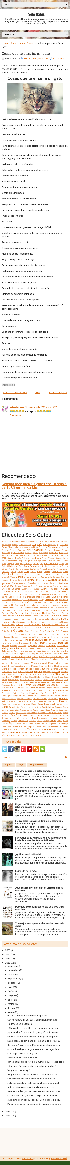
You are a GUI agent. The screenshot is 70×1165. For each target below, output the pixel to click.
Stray (4, 715)
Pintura (34, 688)
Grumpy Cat (49, 634)
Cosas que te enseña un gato (26, 53)
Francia (5, 622)
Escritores (35, 610)
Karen (53, 651)
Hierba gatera (8, 640)
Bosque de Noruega (32, 561)
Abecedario (30, 542)
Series (35, 710)
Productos (6, 693)
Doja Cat (5, 602)
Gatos (14, 43)
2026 (7, 950)
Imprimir (5, 645)
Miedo (29, 669)
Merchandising (46, 666)
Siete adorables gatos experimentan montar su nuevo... (35, 1091)
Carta (26, 571)
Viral (4, 735)
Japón (10, 651)
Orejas (48, 677)
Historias (37, 639)
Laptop (22, 654)
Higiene (18, 640)
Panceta (30, 680)
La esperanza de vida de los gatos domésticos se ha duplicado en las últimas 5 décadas (40, 839)
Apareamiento (17, 552)
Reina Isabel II (24, 701)
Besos (44, 558)
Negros (20, 674)
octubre (12, 974)
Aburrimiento (41, 542)
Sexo (48, 710)
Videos (56, 732)
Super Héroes (36, 715)
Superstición (63, 715)
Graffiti (15, 634)
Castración (57, 571)
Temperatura (63, 718)
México (65, 666)
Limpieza (6, 656)
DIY (56, 599)
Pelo (66, 682)
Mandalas (54, 659)
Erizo (13, 610)
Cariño (13, 571)
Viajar (24, 732)
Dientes (64, 597)
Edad (35, 602)
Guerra (59, 634)
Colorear (5, 580)
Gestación (49, 631)
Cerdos (24, 574)
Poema (65, 688)
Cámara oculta (37, 566)
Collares (56, 577)
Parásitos (59, 680)
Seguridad (14, 710)
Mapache (18, 663)
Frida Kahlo (31, 622)
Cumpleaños (8, 591)
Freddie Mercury (17, 622)
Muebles (22, 671)
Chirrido (65, 574)
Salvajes (13, 707)
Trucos (15, 726)
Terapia (14, 721)
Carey (65, 569)
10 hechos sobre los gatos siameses (34, 771)
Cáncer (5, 569)
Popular (8, 764)
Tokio (30, 724)
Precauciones (31, 690)
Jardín (16, 651)
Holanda (55, 640)
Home (6, 43)
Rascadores (27, 696)
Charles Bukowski (45, 574)
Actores (15, 544)
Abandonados (18, 542)
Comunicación (19, 583)
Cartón (33, 571)
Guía (66, 634)
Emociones (45, 605)
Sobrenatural (21, 713)
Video (37, 732)
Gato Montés (17, 627)
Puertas (58, 693)
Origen (54, 677)
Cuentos (44, 589)
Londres (35, 656)
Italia (4, 651)
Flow (22, 619)
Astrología (6, 555)
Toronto (37, 724)
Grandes (31, 634)
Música (56, 671)
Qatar (4, 696)
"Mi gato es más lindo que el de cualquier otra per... (33, 1074)
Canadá (65, 566)
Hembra (54, 637)
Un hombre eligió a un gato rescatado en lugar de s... (34, 1049)
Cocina (43, 577)
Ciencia (19, 576)
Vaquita (23, 729)
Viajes (30, 732)
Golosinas (6, 634)
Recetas (57, 696)
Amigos (13, 550)
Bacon (50, 555)
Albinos (34, 547)
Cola (50, 577)
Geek (42, 631)
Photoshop (7, 687)
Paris (66, 680)
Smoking (12, 713)
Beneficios (35, 558)
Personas (50, 685)
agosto (11, 983)
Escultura (54, 610)
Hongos (15, 643)
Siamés (54, 710)
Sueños (26, 715)
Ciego (12, 577)
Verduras (64, 729)
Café (41, 563)
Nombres (6, 677)
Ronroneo (25, 704)
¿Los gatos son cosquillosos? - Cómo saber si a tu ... (34, 1100)
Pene (13, 685)
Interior (26, 648)
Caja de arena (51, 563)
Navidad (12, 674)
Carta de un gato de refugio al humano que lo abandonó (35, 1062)
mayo (11, 995)
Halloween (16, 637)
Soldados (48, 713)
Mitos (43, 668)
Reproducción (53, 701)
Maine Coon (22, 659)
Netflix (28, 674)
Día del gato (15, 597)
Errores (26, 610)
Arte (61, 552)
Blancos (58, 558)
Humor (22, 43)
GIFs (58, 631)
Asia (66, 552)
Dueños (28, 602)
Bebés (18, 558)
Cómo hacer (41, 580)
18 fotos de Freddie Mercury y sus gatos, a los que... (33, 1028)
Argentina (53, 552)
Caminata (49, 566)
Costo (66, 586)
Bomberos (12, 560)
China (57, 574)
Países (4, 680)
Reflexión (63, 698)
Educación (57, 602)
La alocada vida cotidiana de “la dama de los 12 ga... (33, 1040)
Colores (13, 580)
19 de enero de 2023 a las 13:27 (41, 407)
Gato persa (63, 627)
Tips (11, 723)
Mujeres (38, 671)
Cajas (61, 563)
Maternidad (53, 663)
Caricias (5, 571)
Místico (36, 669)
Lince (13, 656)
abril (10, 999)
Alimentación (54, 547)
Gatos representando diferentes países (27, 1015)
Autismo (23, 555)
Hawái (24, 637)
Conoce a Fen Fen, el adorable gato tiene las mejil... (33, 1095)
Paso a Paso (20, 682)
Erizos (19, 610)
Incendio (13, 645)
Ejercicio (6, 605)
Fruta (43, 622)
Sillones (5, 713)
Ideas (48, 643)
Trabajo (64, 724)
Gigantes (64, 631)
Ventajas (48, 729)
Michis (22, 669)
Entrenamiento (31, 608)
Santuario (32, 707)
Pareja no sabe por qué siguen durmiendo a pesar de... (34, 1104)
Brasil (44, 560)
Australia (15, 555)
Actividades (6, 544)
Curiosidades (31, 591)
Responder (15, 415)
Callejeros (13, 566)
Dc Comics (51, 591)
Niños (58, 674)
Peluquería (6, 685)
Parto (11, 682)
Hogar (47, 640)
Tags (21, 764)
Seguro (23, 710)
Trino (9, 727)
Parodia (5, 682)
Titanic (18, 724)
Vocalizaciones (19, 735)
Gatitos (19, 624)
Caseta (47, 571)
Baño (56, 555)
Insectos (41, 645)
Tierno (59, 721)
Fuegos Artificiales (60, 622)
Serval (42, 710)
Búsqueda (19, 563)
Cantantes (34, 569)
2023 (4, 542)
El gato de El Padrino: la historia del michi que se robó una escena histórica (39, 805)
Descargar (33, 594)
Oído (26, 677)
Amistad (21, 550)
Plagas (49, 688)
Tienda (53, 720)
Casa (39, 571)
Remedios (43, 701)
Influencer (22, 645)
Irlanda (65, 648)
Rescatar (63, 701)
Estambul (56, 613)
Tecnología (42, 718)
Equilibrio (6, 610)
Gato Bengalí (48, 624)
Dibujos (56, 596)
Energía (64, 605)
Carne (20, 571)
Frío (38, 622)
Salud (5, 706)
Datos (42, 591)
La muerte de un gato (26, 871)
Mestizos (58, 666)
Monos (55, 669)
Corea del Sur (28, 586)
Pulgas (65, 693)
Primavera (53, 690)
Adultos (47, 544)
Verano (56, 729)
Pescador (60, 685)
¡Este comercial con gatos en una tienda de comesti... (34, 1083)
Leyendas (57, 653)
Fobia (28, 619)
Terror (39, 721)
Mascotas (32, 43)
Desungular (56, 594)
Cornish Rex (40, 586)
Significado (63, 710)
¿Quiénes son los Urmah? (28, 854)
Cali (66, 563)
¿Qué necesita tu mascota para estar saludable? (31, 1066)
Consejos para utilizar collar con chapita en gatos (32, 1019)
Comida (30, 580)
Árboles (28, 552)
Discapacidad (23, 600)
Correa (49, 586)
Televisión (52, 718)
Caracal (43, 569)
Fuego (49, 622)
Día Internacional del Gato (36, 597)
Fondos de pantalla (40, 619)
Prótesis (16, 693)
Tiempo (46, 721)
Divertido (49, 599)
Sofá (39, 713)
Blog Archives (37, 764)
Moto (15, 672)
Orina (60, 677)
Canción (11, 569)
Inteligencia (62, 645)
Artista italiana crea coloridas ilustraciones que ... (32, 1087)
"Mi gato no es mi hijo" (18, 1070)
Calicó (5, 566)
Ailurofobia (19, 547)
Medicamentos (17, 666)
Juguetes (46, 651)
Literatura (21, 656)
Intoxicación (42, 648)
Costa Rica (57, 586)
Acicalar (64, 542)
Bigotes (51, 558)
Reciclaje (64, 696)
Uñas (65, 726)
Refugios (6, 701)
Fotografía (55, 619)
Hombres (64, 640)
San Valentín (23, 707)
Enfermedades (8, 608)
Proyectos (24, 693)
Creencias (6, 589)
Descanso (23, 594)
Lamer (15, 653)
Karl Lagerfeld (62, 651)
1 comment (58, 58)
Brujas (58, 561)
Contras (18, 586)
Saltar (66, 704)
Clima (37, 577)
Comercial (22, 580)
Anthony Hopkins (53, 550)
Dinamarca (6, 600)
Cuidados (54, 589)
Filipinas (15, 619)
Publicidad (49, 693)
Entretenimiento (46, 608)
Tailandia (20, 718)
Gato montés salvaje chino (35, 627)
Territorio (32, 721)
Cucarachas (27, 589)
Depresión (14, 594)
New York (36, 674)
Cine (32, 577)
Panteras (38, 680)
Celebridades (8, 574)
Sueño (19, 715)
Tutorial (37, 727)
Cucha (36, 589)
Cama (26, 566)
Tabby (11, 718)
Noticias (15, 677)
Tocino (24, 724)
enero (11, 1012)
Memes (27, 666)
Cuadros (16, 589)
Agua (4, 547)
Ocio (22, 677)
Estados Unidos (40, 613)
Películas (51, 682)
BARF (4, 558)
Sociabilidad (32, 713)
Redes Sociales (40, 698)
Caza (65, 571)
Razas (50, 695)
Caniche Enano (22, 569)
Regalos (14, 701)
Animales (38, 550)
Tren (4, 726)
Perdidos (20, 685)
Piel (15, 688)
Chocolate (6, 577)
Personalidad (38, 685)
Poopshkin (20, 690)
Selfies (29, 710)
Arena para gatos (40, 552)
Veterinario (15, 732)
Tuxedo (44, 727)
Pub (42, 693)
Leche (28, 654)
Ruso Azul (49, 704)
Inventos (51, 648)
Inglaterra (32, 645)
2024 (9, 542)
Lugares (64, 656)
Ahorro (10, 547)
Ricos (4, 704)
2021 (7, 1115)
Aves (39, 555)
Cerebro (32, 574)
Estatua (65, 613)
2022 (7, 1111)
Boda (4, 560)
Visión (9, 735)
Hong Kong (6, 643)
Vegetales (39, 729)
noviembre (13, 970)
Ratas (36, 696)
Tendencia (6, 721)
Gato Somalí (7, 631)
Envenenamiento (61, 608)
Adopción (37, 544)
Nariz (4, 674)
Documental (63, 600)
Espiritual (24, 613)
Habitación (6, 637)
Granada (22, 634)
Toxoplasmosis (54, 724)
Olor (42, 677)
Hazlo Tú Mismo (42, 637)
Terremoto (23, 720)
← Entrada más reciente (15, 392)
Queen (10, 696)
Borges (21, 561)
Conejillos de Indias (38, 583)
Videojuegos (46, 732)
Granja (39, 634)
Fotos (64, 618)
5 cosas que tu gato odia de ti (22, 1057)
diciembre (13, 966)
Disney (41, 600)
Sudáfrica (11, 715)
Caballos (28, 563)
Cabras (36, 563)
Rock (9, 704)
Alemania (43, 547)
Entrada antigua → (58, 392)
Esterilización (8, 616)
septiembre (14, 978)
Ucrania (59, 726)
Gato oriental (52, 627)
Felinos (65, 616)
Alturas (65, 547)
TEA (34, 718)
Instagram (51, 645)
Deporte (5, 594)
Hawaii (31, 637)
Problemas (63, 690)
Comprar (6, 583)
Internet (33, 648)
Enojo (20, 608)
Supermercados (50, 715)
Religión (34, 701)
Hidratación (63, 637)
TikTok (5, 724)
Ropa (33, 704)
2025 (7, 954)
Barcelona (64, 555)
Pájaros (23, 680)
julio (10, 987)
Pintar (27, 688)
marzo (11, 1004)
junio (10, 991)
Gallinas (11, 624)
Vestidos (5, 732)
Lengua (34, 653)
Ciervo (26, 577)
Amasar (5, 550)
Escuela (45, 610)
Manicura (64, 659)
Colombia (64, 577)
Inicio (37, 392)
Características (55, 569)
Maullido (6, 666)
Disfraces (33, 599)
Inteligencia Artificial (12, 648)
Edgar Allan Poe (45, 602)
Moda (49, 669)
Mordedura (7, 671)
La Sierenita (7, 654)
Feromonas (6, 619)
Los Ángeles (44, 656)
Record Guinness (9, 699)
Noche (65, 674)
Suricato (5, 718)
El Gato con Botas (20, 605)
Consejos (7, 585)
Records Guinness (24, 699)
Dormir (13, 602)
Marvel (26, 663)
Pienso (21, 688)
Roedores (16, 704)
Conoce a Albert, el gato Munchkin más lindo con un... (34, 1045)
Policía (5, 690)
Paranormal (48, 679)
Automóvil (32, 555)
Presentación (42, 690)
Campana (57, 566)
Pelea (43, 682)
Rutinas (59, 704)
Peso (66, 685)
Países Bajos (13, 680)
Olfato (37, 677)
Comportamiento (58, 579)
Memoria (34, 666)
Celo (18, 574)
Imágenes (63, 643)
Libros (65, 653)
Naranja (64, 671)
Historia (27, 640)
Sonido (65, 713)
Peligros (60, 682)
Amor (29, 550)
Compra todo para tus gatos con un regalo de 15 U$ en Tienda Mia (34, 486)
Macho (4, 659)
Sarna (39, 707)
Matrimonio (63, 663)
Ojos (31, 677)
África (53, 544)
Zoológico (37, 735)
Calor (21, 566)
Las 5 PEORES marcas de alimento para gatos (38, 787)
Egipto (65, 602)
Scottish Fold (48, 707)
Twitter (51, 726)
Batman (11, 558)
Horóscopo (24, 643)
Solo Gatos (36, 14)
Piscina (42, 688)
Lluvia (28, 656)
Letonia (48, 654)
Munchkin (47, 672)
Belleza (25, 558)
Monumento (63, 669)
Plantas (57, 688)
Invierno (58, 648)
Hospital (33, 643)
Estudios (19, 615)
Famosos (56, 615)
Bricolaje (51, 561)
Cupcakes (19, 591)
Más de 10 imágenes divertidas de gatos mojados (32, 1036)
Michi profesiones (10, 669)
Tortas (44, 724)
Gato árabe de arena (32, 624)
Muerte (29, 671)
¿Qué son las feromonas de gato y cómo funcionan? (33, 1032)
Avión (44, 555)
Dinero (14, 600)
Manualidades (8, 663)
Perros (28, 685)
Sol (42, 713)
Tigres (65, 721)
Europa (28, 616)
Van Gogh (14, 729)
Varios (30, 729)
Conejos (53, 583)
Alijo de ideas (17, 407)
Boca (65, 558)
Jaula (31, 651)
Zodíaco (29, 735)
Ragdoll (17, 696)
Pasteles (30, 682)
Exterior (47, 616)
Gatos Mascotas (31, 631)
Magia (11, 659)
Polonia (12, 690)
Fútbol (5, 624)
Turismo (22, 727)
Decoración (63, 591)
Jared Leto (24, 651)
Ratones (42, 696)
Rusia (40, 704)
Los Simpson (55, 656)
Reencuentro (53, 699)
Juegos (37, 651)
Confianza (63, 583)
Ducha (20, 602)
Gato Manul (7, 627)
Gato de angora (61, 624)
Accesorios (53, 541)
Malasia (34, 659)
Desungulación (44, 594)
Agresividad (62, 544)
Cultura (64, 588)
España (14, 613)
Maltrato (44, 659)
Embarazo (35, 605)
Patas (37, 682)
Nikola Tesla (48, 674)
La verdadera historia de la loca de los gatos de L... (33, 1078)
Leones (42, 654)
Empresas (55, 605)
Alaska (27, 547)
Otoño (66, 677)
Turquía (30, 726)
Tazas (28, 718)
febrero (12, 1008)
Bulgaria (10, 563)
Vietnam (64, 732)
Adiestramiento (25, 544)
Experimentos (37, 616)
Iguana (54, 643)
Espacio (5, 613)
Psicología (34, 693)
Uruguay (5, 729)
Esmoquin (64, 610)
